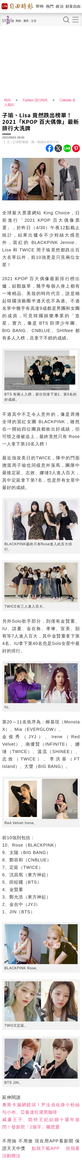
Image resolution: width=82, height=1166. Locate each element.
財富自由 (73, 6)
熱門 (50, 6)
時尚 (7, 100)
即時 (40, 6)
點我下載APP (46, 1148)
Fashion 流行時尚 (35, 100)
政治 (59, 6)
